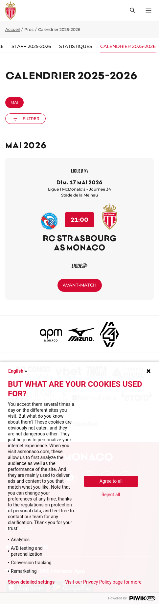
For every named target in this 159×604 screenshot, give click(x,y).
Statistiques (75, 46)
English (18, 371)
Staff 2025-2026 (31, 46)
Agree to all (111, 481)
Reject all (111, 494)
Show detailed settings (31, 582)
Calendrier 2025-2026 (128, 46)
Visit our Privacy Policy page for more (103, 582)
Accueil (12, 29)
